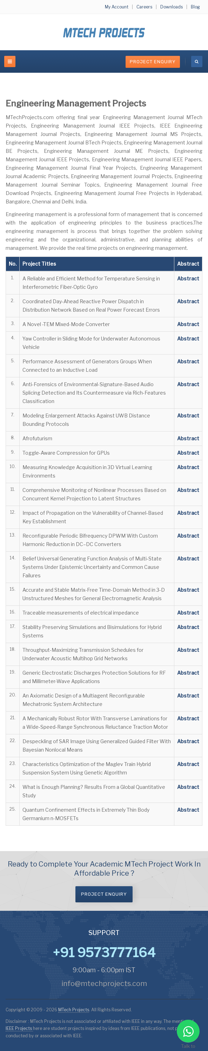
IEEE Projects (19, 1028)
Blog (195, 6)
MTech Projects (73, 1009)
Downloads (171, 6)
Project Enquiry (153, 61)
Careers (144, 6)
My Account (116, 6)
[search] (196, 61)
